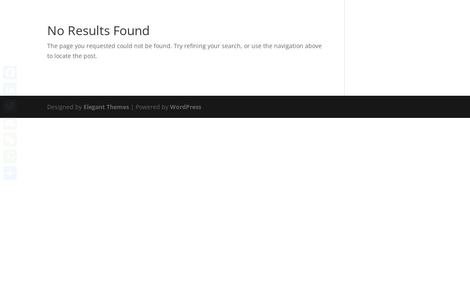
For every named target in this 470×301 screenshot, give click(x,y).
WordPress (185, 107)
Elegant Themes (106, 107)
